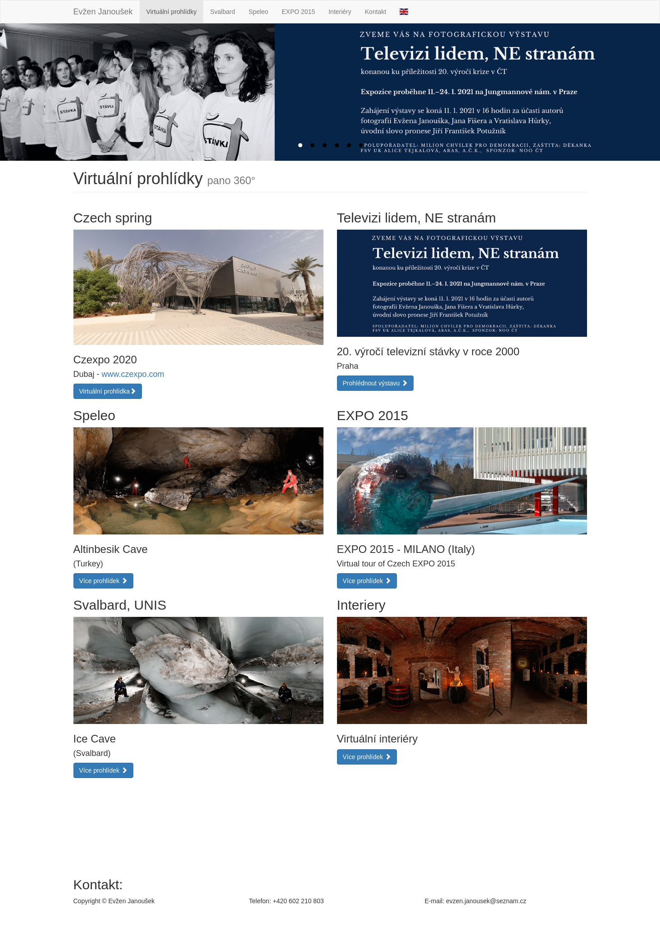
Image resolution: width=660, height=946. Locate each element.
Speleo (259, 11)
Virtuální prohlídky (171, 11)
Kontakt (375, 11)
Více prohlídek (103, 580)
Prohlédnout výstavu (375, 383)
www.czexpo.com (133, 374)
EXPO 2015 (298, 11)
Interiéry (339, 11)
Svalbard (222, 11)
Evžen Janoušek (103, 11)
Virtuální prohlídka (108, 391)
